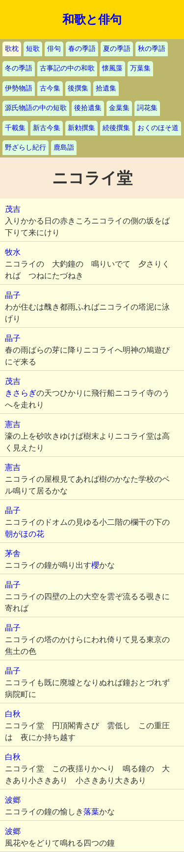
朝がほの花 (24, 534)
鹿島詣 (63, 147)
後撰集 (78, 88)
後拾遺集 (88, 108)
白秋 (13, 714)
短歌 (33, 48)
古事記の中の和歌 (67, 68)
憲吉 (13, 424)
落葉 (91, 811)
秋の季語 (151, 48)
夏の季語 (117, 48)
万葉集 (140, 68)
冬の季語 (18, 68)
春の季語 (82, 48)
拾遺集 (106, 88)
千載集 (15, 128)
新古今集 (46, 128)
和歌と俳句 (92, 19)
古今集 (50, 88)
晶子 (13, 295)
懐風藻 (112, 68)
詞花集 (147, 108)
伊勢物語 (18, 88)
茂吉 (13, 209)
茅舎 (13, 553)
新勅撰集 (81, 128)
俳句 (54, 48)
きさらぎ (20, 393)
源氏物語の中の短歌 (36, 108)
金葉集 (119, 108)
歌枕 (12, 48)
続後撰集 (116, 128)
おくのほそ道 (158, 128)
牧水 (13, 252)
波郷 (13, 800)
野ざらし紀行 (25, 147)
